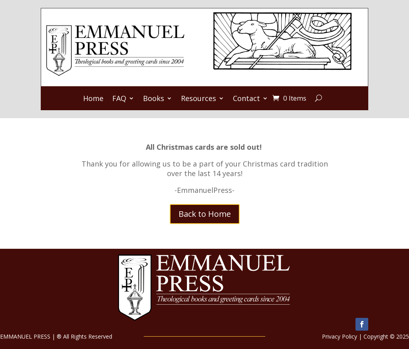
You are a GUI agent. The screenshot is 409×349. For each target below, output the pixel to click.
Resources (198, 99)
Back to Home (205, 213)
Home (93, 99)
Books (153, 99)
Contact (246, 99)
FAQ (119, 99)
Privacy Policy (339, 336)
